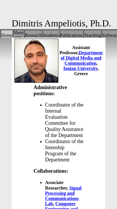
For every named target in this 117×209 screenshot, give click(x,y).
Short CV (19, 35)
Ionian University (80, 68)
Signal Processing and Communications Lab (63, 195)
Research (33, 35)
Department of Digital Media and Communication (82, 58)
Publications (71, 35)
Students (51, 35)
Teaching (92, 35)
